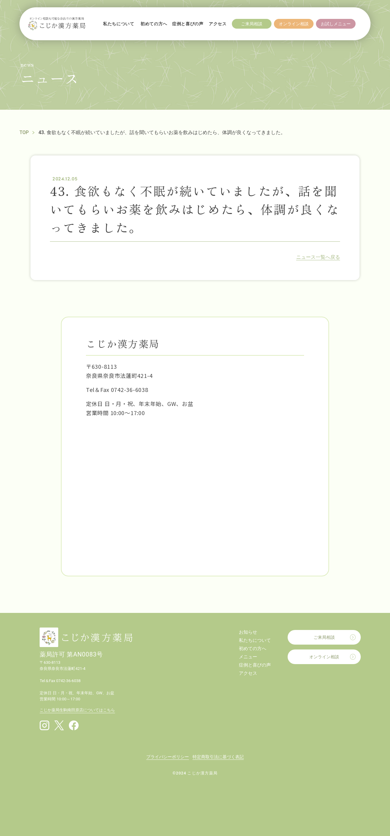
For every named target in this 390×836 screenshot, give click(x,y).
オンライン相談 (324, 656)
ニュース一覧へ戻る (318, 257)
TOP (24, 132)
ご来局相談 (324, 637)
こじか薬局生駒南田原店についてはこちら (77, 710)
